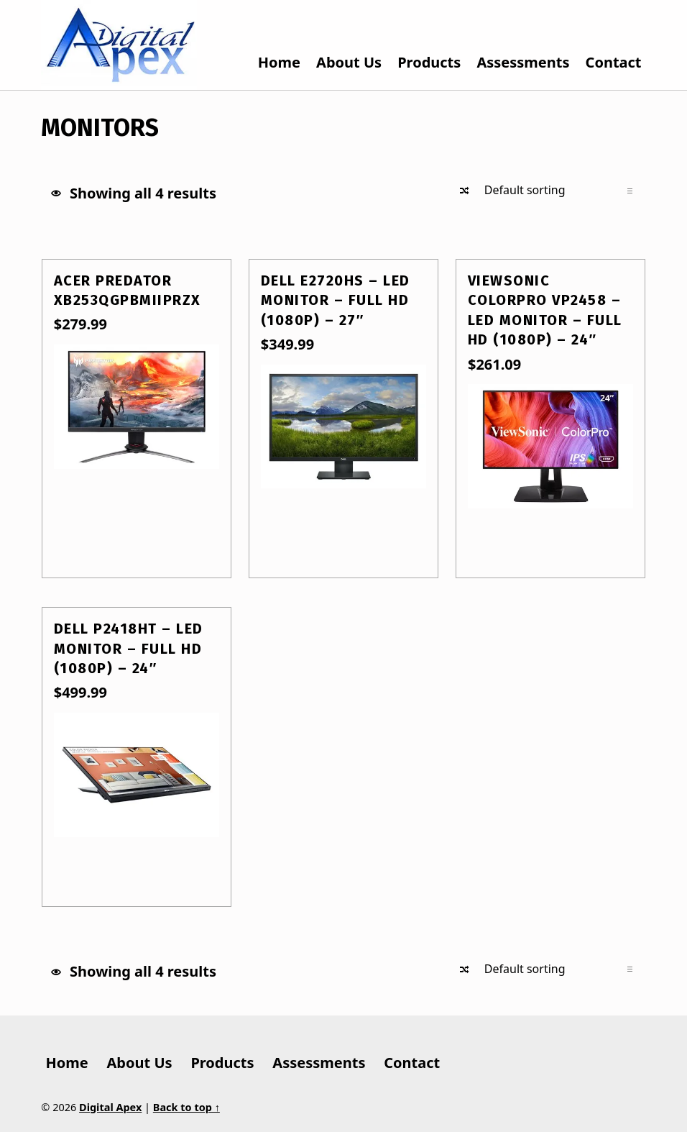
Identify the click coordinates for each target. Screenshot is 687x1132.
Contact (614, 62)
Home (279, 62)
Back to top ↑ (186, 1107)
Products (429, 62)
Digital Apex (110, 1107)
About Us (349, 62)
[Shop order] (558, 190)
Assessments (522, 62)
